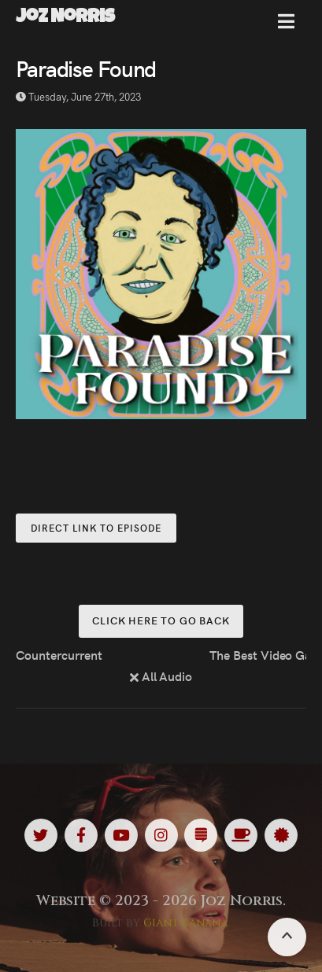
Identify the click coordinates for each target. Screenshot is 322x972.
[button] (286, 27)
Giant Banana (185, 922)
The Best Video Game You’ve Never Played (257, 654)
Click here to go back (161, 620)
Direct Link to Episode (96, 527)
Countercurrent (59, 654)
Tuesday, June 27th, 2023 (78, 96)
